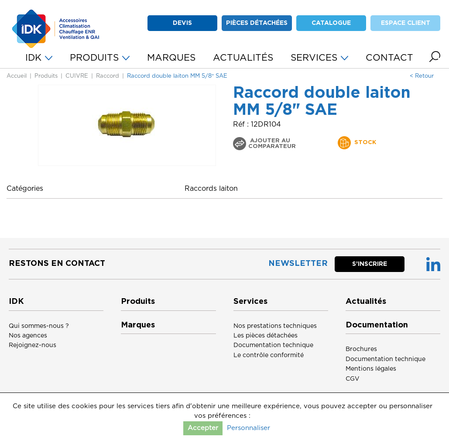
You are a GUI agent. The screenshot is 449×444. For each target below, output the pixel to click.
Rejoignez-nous (32, 345)
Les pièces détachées (265, 336)
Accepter (203, 428)
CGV (353, 379)
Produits (46, 76)
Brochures (361, 349)
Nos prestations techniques (275, 326)
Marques (138, 325)
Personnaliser (248, 428)
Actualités (366, 302)
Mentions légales (371, 369)
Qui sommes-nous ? (39, 326)
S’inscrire (369, 264)
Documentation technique (273, 345)
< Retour (422, 76)
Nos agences (28, 336)
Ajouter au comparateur (272, 143)
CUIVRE (76, 76)
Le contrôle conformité (268, 355)
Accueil (17, 76)
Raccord (107, 76)
